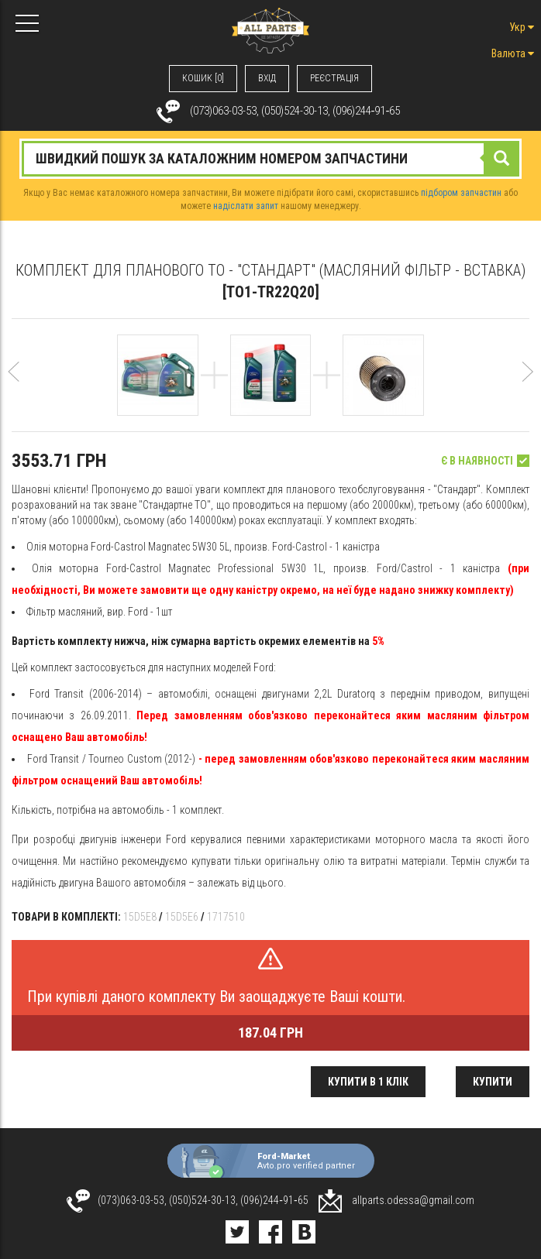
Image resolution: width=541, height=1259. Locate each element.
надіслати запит (245, 206)
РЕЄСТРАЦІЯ (334, 78)
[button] (13, 387)
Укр (521, 27)
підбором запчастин (461, 192)
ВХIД (267, 78)
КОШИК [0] (203, 78)
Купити (492, 1081)
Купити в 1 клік (368, 1081)
